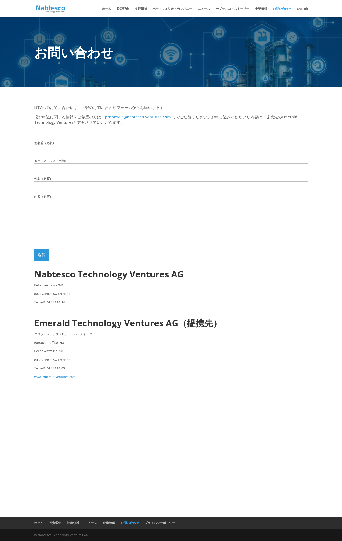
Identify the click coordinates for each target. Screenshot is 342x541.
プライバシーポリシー (160, 523)
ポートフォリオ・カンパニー (172, 8)
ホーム (106, 8)
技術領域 (141, 8)
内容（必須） (171, 219)
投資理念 (123, 8)
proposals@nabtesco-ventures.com (138, 116)
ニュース (204, 8)
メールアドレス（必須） (171, 164)
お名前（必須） (171, 146)
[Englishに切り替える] (302, 12)
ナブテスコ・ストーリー (232, 8)
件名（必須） (171, 182)
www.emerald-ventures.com (54, 377)
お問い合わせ (282, 8)
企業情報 (261, 8)
